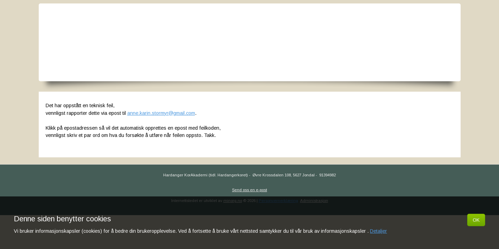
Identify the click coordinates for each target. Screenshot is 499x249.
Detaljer (378, 231)
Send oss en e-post (249, 190)
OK (476, 220)
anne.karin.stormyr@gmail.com (161, 113)
